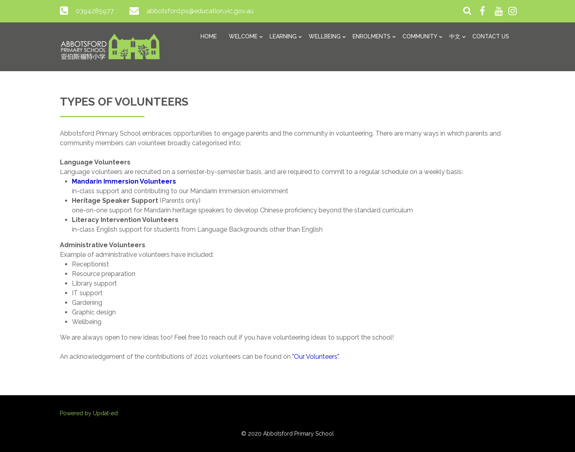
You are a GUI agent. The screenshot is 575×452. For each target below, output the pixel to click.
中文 (454, 36)
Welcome (243, 36)
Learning (283, 36)
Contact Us (490, 36)
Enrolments (372, 36)
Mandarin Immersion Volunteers (124, 181)
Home (208, 36)
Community (419, 36)
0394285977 (95, 11)
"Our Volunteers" (315, 356)
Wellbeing (325, 36)
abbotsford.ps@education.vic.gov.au (200, 11)
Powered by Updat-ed (89, 413)
